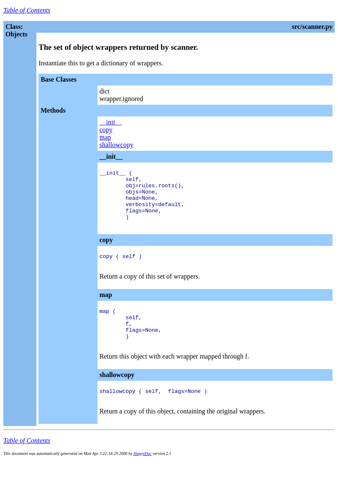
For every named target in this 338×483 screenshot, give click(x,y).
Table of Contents (26, 10)
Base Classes (59, 79)
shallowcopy (116, 144)
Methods (53, 110)
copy (106, 129)
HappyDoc (142, 477)
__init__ (111, 122)
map (105, 137)
